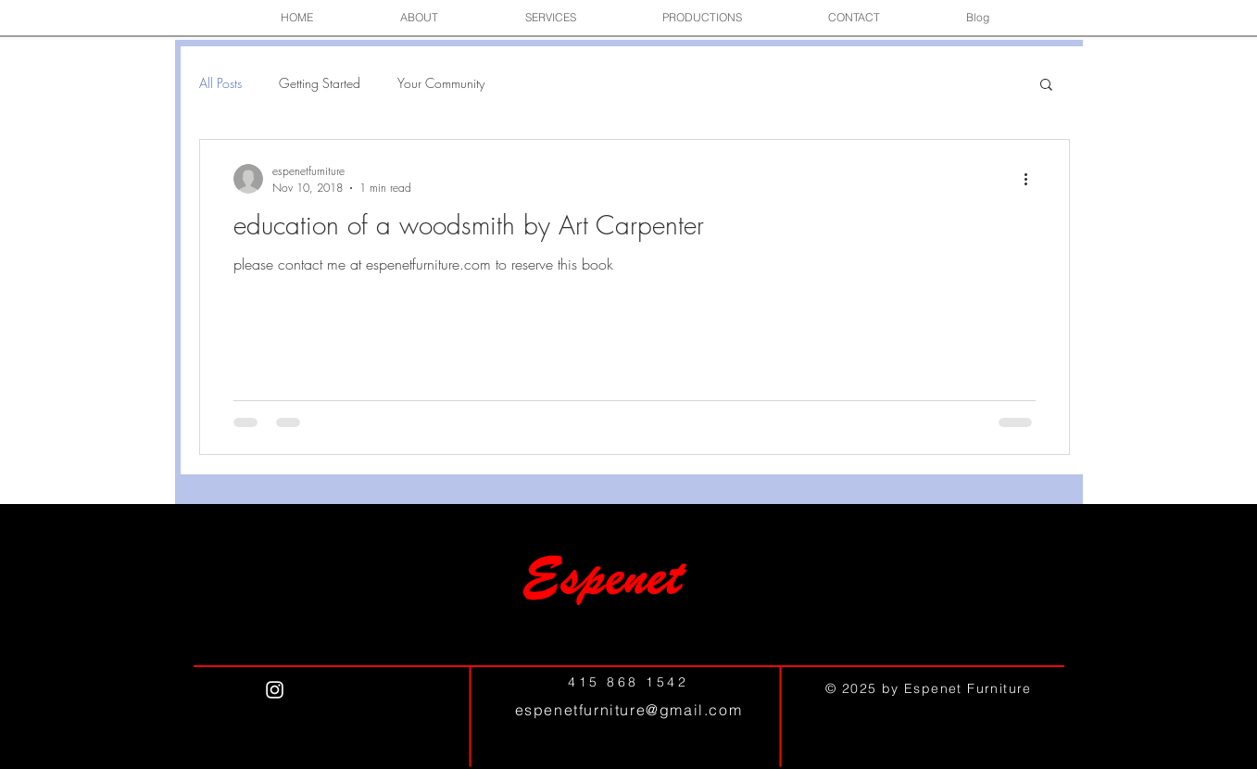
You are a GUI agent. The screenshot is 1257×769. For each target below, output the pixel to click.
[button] (419, 17)
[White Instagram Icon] (274, 689)
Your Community (440, 83)
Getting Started (319, 83)
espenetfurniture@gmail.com (629, 709)
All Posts (220, 83)
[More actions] (1033, 179)
